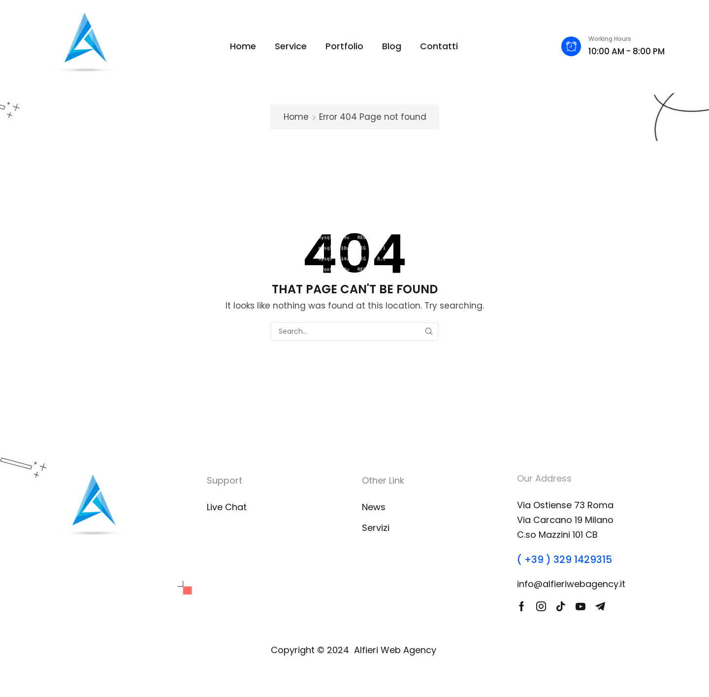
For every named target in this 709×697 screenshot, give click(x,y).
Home (296, 117)
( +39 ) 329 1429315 (564, 559)
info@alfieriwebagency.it (571, 584)
